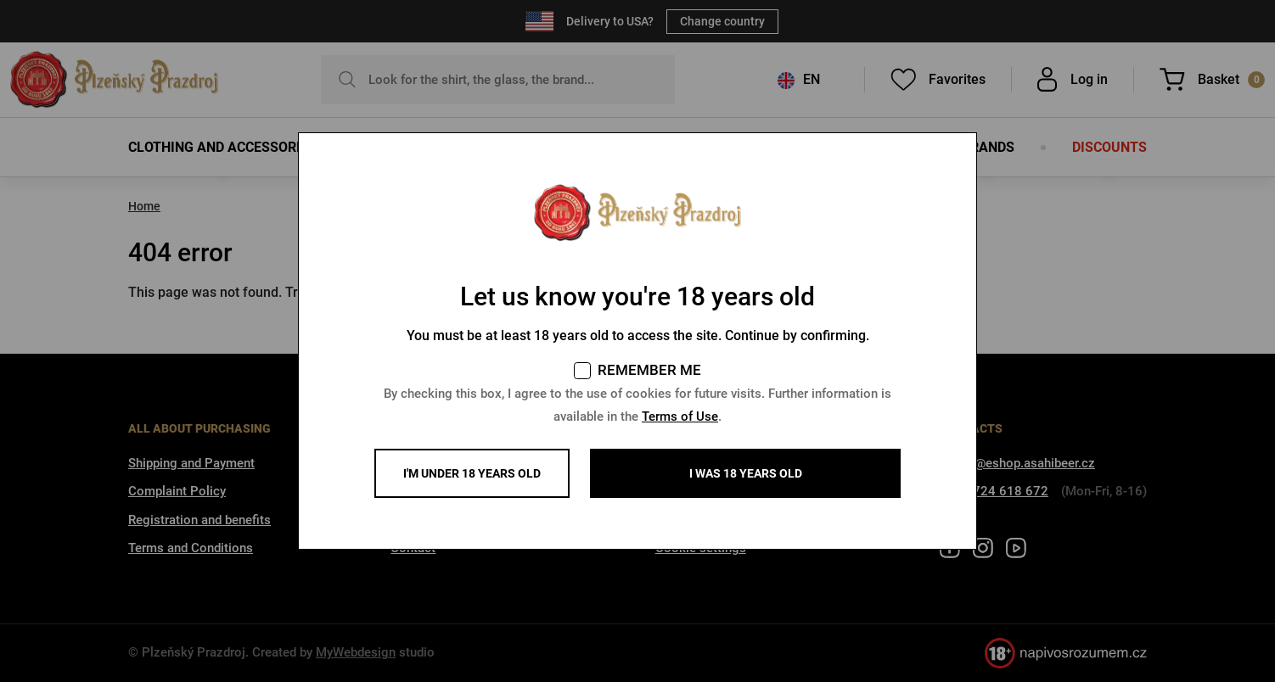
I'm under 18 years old (472, 473)
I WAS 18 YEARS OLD (745, 473)
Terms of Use (680, 416)
